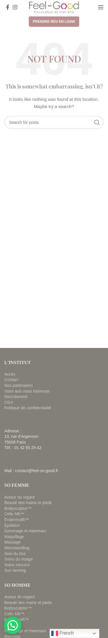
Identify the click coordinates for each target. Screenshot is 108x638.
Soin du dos (15, 553)
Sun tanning (15, 570)
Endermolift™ (16, 519)
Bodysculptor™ (18, 508)
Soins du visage (18, 559)
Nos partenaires (18, 385)
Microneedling (16, 548)
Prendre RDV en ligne (54, 22)
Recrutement (15, 396)
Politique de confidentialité (27, 408)
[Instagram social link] (15, 7)
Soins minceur (17, 565)
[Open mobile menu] (101, 7)
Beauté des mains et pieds (28, 502)
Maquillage (14, 536)
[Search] (54, 122)
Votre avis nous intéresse (26, 391)
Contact (11, 379)
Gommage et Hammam (25, 531)
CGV (8, 402)
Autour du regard (19, 497)
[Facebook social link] (7, 7)
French (62, 633)
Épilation (12, 525)
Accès (9, 374)
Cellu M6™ (14, 514)
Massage (12, 542)
